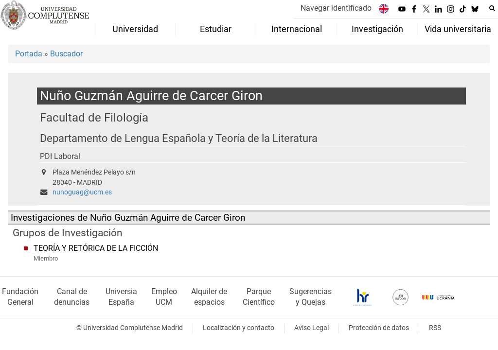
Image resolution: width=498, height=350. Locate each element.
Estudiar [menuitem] (215, 29)
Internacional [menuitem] (296, 29)
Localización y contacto (238, 328)
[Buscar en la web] (492, 8)
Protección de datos (379, 328)
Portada (28, 53)
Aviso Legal (311, 328)
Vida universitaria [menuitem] (458, 29)
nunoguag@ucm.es (82, 192)
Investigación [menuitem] (377, 29)
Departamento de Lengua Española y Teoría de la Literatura (179, 138)
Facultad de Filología (94, 117)
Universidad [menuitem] (135, 29)
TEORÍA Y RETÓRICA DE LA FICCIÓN (96, 248)
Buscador (66, 53)
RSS (435, 328)
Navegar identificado (336, 8)
